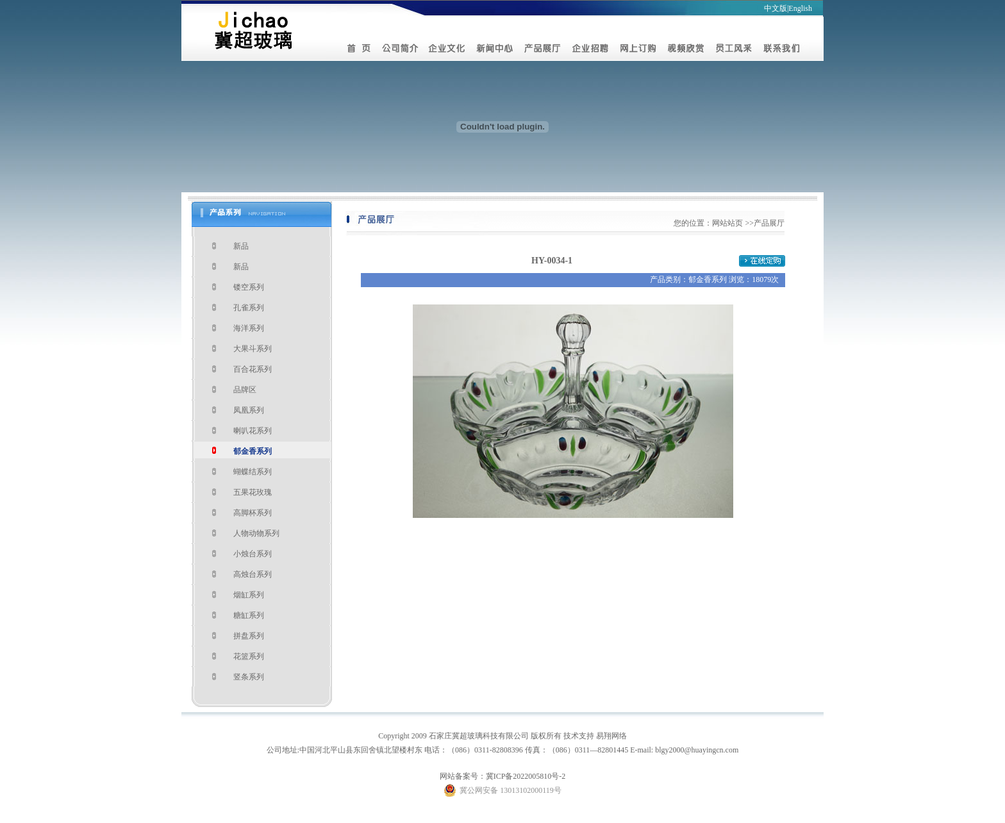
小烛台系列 (252, 553)
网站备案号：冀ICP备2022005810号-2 (503, 776)
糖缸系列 (248, 615)
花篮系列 (248, 656)
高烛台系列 (252, 574)
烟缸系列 (248, 594)
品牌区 (244, 389)
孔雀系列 (248, 307)
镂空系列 (248, 287)
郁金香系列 (252, 451)
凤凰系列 (248, 410)
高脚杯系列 (252, 512)
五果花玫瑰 (252, 492)
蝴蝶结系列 (252, 471)
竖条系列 (248, 676)
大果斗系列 (252, 348)
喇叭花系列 (252, 430)
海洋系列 (248, 328)
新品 (241, 246)
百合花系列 (252, 369)
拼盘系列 (248, 635)
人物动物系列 (256, 533)
